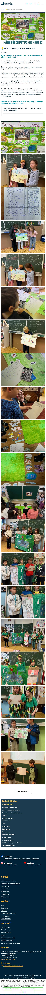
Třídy (3, 823)
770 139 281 (26, 3)
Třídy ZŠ (4, 815)
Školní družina (26, 858)
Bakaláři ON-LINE (6, 932)
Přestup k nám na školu (8, 938)
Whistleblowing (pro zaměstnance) (12, 843)
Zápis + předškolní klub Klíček (11, 810)
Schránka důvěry (6, 918)
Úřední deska (6, 826)
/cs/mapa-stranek (38, 3)
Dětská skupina (5, 897)
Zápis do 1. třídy (5, 927)
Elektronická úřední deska (8, 881)
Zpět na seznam (22, 791)
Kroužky (3, 935)
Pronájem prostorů (7, 840)
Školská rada (6, 821)
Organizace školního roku (9, 807)
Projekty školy (6, 837)
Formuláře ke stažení (8, 834)
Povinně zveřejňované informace (12, 813)
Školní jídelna (6, 829)
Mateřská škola (17, 858)
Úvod (2, 9)
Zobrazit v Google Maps (8, 959)
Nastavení (32, 988)
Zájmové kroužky (7, 818)
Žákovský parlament (8, 845)
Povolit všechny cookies (12, 988)
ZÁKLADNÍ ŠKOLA (9, 801)
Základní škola (8, 858)
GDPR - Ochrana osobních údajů (10, 943)
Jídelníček (4, 911)
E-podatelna (6, 832)
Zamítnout (23, 992)
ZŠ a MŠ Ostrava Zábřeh (11, 865)
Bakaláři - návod (5, 930)
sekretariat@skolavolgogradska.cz (30, 3)
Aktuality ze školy (7, 804)
